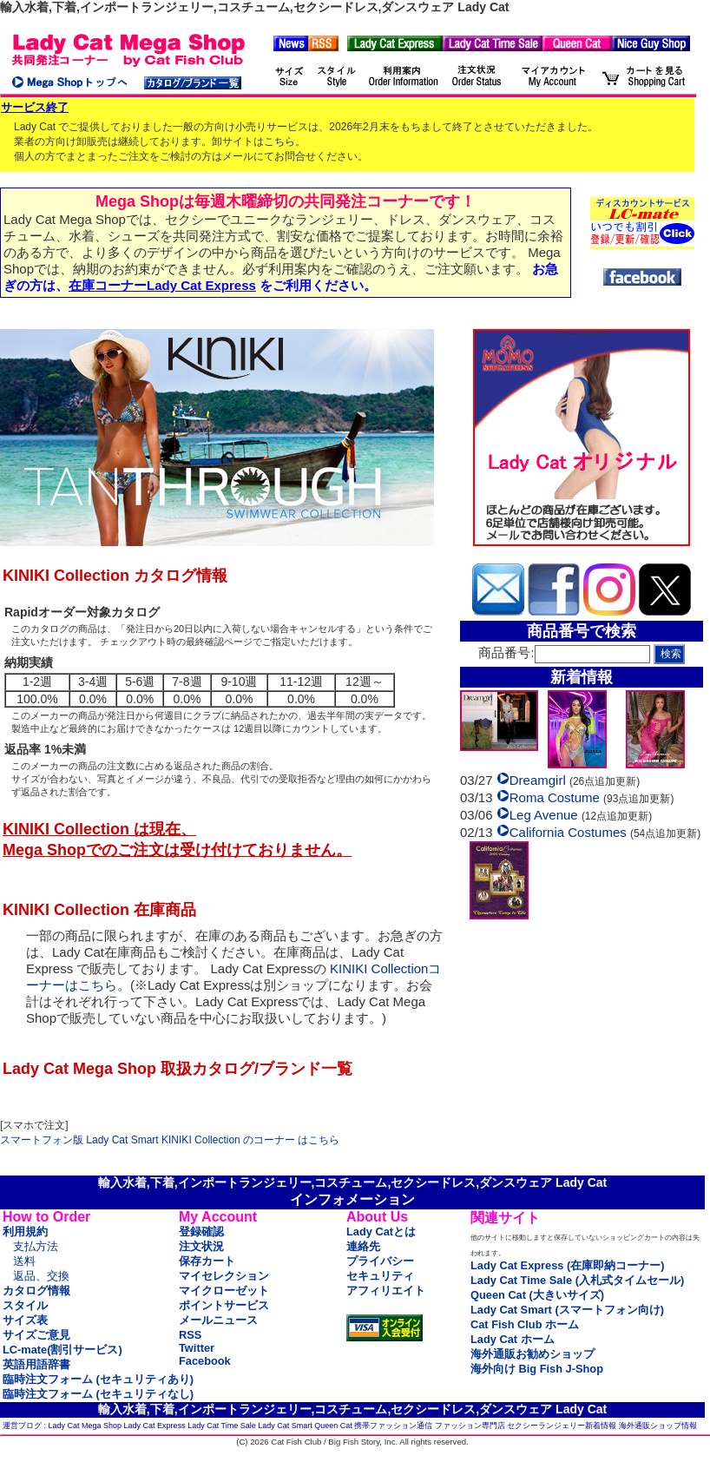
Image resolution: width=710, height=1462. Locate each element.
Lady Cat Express (155, 1425)
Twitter (196, 1347)
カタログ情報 (36, 1290)
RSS (190, 1334)
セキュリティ (380, 1275)
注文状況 (201, 1246)
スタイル (25, 1305)
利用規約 (25, 1231)
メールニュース (218, 1320)
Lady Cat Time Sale (221, 1425)
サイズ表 (25, 1320)
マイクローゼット (224, 1290)
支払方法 (35, 1246)
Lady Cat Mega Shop (85, 1425)
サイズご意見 (36, 1334)
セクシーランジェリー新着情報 (561, 1425)
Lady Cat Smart (285, 1425)
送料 (24, 1261)
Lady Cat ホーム (512, 1339)
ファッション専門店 (470, 1425)
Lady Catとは (381, 1231)
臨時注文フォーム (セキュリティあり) (98, 1379)
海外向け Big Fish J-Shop (536, 1368)
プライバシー (380, 1261)
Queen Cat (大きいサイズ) (537, 1294)
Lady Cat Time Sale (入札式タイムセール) (577, 1280)
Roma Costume (554, 800)
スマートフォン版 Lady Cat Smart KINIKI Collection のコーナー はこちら (169, 1140)
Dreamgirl (537, 782)
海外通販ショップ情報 (658, 1425)
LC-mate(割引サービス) (62, 1349)
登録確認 (201, 1231)
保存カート (207, 1261)
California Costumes (568, 834)
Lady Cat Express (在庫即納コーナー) (567, 1265)
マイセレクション (224, 1275)
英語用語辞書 (36, 1364)
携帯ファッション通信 (393, 1425)
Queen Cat (333, 1425)
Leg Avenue (543, 817)
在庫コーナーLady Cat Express (162, 285)
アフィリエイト (385, 1290)
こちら (279, 141)
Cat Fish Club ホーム (524, 1324)
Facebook (205, 1360)
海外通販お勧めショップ (532, 1353)
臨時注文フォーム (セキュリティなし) (98, 1393)
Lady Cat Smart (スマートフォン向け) (567, 1309)
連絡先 (363, 1246)
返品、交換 (41, 1275)
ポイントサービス (224, 1305)
